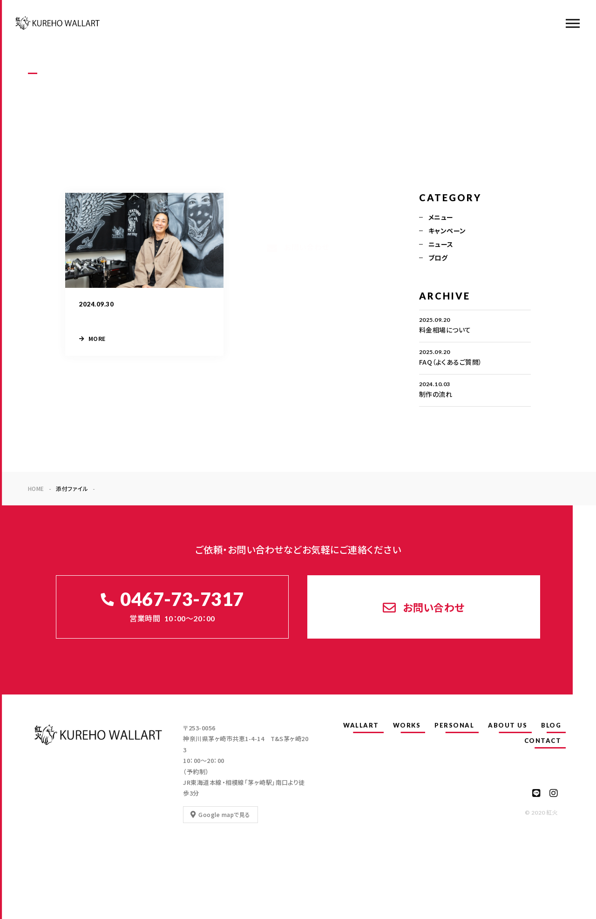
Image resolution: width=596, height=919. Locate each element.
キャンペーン (447, 230)
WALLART (361, 725)
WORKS (407, 725)
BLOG (551, 725)
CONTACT (543, 740)
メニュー (441, 217)
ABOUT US (507, 725)
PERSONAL (454, 725)
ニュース (441, 244)
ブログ (437, 257)
